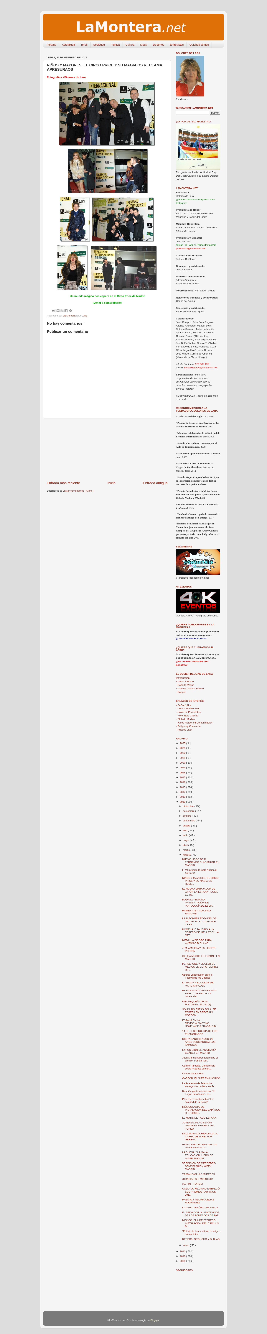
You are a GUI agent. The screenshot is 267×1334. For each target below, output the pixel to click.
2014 (183, 792)
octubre (187, 815)
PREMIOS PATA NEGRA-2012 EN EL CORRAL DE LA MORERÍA (199, 993)
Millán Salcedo (185, 681)
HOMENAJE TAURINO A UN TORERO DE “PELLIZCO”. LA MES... (200, 932)
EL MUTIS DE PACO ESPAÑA (199, 1117)
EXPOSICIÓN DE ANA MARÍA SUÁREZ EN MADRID (199, 1051)
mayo (186, 840)
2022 (183, 752)
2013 (183, 796)
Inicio (111, 483)
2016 (183, 782)
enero (186, 1245)
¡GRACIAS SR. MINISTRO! (197, 1179)
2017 (183, 777)
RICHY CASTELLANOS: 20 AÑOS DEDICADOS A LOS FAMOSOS (198, 1042)
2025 (183, 743)
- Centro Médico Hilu (187, 708)
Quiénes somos (199, 44)
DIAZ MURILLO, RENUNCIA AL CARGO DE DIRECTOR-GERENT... (200, 1136)
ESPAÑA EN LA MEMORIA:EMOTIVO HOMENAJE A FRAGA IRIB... (200, 1023)
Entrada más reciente (63, 483)
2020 (183, 762)
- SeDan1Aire (183, 705)
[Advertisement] (107, 450)
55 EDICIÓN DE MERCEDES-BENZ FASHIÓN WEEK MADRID (199, 1166)
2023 (183, 748)
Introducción (183, 678)
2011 (183, 1251)
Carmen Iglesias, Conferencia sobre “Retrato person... (198, 1067)
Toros (84, 44)
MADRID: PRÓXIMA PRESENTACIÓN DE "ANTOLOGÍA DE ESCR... (198, 902)
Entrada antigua (155, 483)
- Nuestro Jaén (184, 729)
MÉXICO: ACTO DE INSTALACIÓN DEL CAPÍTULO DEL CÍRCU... (201, 1109)
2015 (183, 787)
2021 (183, 758)
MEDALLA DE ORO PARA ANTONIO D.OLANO (197, 942)
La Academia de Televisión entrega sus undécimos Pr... (199, 1085)
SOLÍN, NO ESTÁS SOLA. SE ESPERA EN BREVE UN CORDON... (199, 1012)
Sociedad (99, 44)
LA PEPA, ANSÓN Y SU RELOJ (200, 1207)
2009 (183, 1261)
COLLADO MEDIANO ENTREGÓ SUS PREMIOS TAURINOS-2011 (201, 1191)
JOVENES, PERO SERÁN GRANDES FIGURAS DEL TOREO (198, 1125)
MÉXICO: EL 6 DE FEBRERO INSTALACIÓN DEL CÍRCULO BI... (200, 1223)
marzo (186, 850)
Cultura (130, 44)
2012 (183, 801)
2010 (183, 1256)
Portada (51, 44)
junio (186, 835)
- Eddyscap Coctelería (188, 726)
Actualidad (68, 44)
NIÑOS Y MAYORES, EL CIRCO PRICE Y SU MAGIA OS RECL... (200, 881)
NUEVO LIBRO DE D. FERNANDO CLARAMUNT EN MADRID (201, 862)
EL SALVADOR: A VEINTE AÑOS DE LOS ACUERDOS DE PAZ (200, 1214)
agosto (187, 825)
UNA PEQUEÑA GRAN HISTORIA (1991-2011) (196, 1003)
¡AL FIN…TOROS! (192, 1183)
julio (185, 830)
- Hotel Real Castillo (187, 715)
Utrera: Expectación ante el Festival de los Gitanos (197, 976)
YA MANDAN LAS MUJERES (198, 1174)
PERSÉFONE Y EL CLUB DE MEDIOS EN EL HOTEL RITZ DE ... (200, 966)
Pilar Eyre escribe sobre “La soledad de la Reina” (197, 1100)
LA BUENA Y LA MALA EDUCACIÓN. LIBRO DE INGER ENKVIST (197, 1155)
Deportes (158, 44)
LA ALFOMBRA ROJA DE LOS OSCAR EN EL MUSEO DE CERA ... (199, 921)
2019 (183, 767)
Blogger (154, 1320)
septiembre (189, 820)
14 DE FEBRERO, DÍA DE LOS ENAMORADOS (199, 1032)
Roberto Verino (185, 685)
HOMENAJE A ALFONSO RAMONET (196, 912)
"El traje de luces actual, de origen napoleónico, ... (201, 1232)
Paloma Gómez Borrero (190, 688)
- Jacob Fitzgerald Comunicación (194, 722)
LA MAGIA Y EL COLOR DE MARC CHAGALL (198, 984)
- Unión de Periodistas (188, 712)
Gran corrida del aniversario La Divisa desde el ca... (199, 1146)
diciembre (188, 806)
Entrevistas (177, 44)
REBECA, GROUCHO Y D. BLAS (201, 1239)
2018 (183, 772)
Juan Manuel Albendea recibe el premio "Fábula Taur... (200, 1059)
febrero (187, 855)
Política (115, 44)
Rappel (180, 692)
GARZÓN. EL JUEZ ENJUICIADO (201, 1078)
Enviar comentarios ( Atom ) (78, 490)
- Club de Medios (185, 719)
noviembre (189, 811)
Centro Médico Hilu (193, 1073)
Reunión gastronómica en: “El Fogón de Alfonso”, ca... (198, 1092)
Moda (143, 44)
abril (185, 845)
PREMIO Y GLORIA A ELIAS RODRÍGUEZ (198, 1201)
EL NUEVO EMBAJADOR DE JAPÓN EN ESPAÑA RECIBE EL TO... (200, 891)
